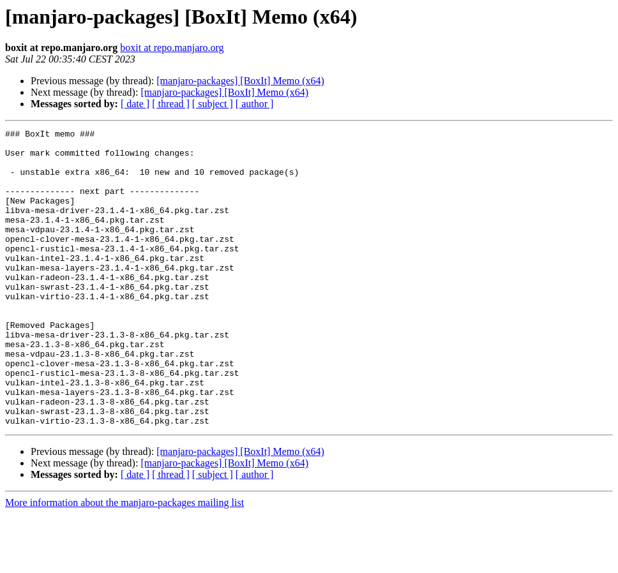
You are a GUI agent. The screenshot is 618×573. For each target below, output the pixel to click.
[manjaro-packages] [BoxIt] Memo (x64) (240, 80)
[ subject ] (212, 103)
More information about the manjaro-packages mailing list (124, 561)
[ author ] (255, 103)
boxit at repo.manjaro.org (171, 47)
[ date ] (135, 103)
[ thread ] (171, 103)
